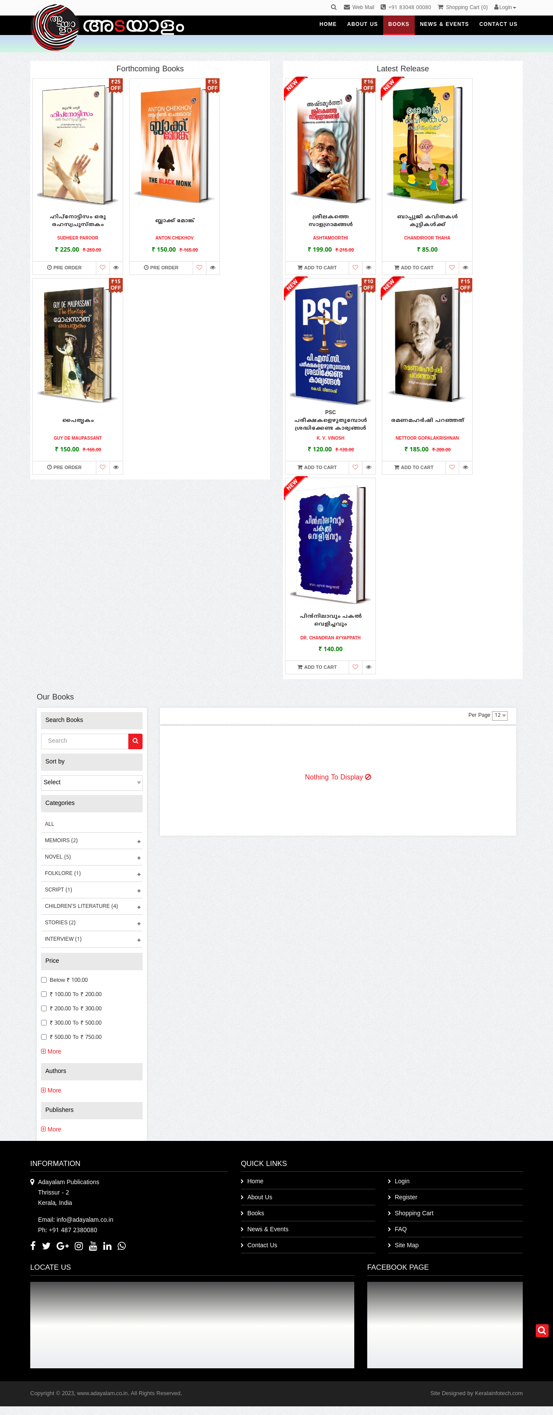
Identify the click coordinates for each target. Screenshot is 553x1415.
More (51, 1052)
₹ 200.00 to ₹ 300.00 (71, 1009)
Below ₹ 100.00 (64, 980)
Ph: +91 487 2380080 (67, 1230)
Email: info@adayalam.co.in (75, 1220)
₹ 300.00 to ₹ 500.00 (71, 1023)
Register (406, 1197)
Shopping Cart (414, 1213)
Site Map (407, 1245)
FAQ (401, 1229)
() (462, 8)
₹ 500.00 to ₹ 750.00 (71, 1037)
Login (402, 1181)
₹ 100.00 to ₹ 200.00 (71, 994)
